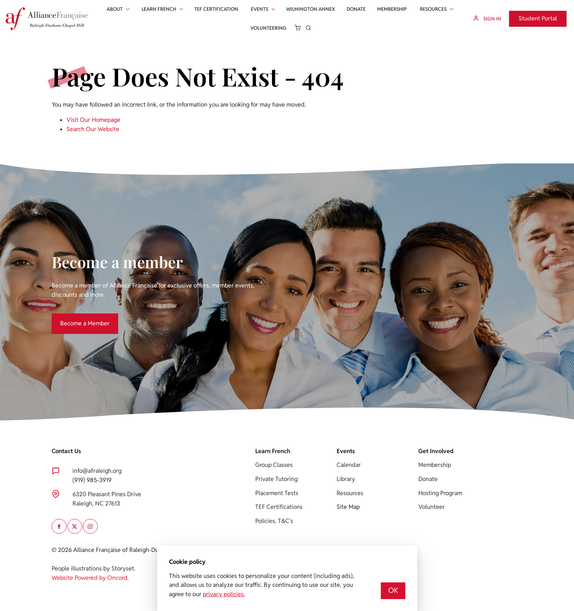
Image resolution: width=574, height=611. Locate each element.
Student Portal (528, 15)
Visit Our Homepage (93, 120)
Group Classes (274, 465)
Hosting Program (440, 493)
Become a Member (76, 318)
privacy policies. (224, 594)
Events (259, 9)
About (115, 9)
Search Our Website (93, 129)
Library (346, 479)
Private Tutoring (276, 479)
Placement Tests (276, 493)
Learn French (159, 9)
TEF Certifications (278, 507)
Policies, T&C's (274, 521)
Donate (356, 9)
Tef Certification (216, 9)
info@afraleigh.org (96, 471)
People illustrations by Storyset (93, 568)
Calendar (349, 465)
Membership (392, 9)
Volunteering (268, 28)
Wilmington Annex (310, 9)
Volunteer (431, 507)
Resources (433, 9)
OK (393, 590)
